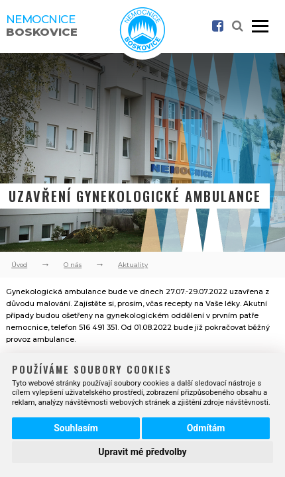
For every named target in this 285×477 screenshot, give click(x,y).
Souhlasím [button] (76, 428)
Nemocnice (42, 25)
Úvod (19, 264)
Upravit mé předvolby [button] (142, 452)
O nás (73, 264)
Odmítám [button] (206, 428)
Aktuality (133, 264)
